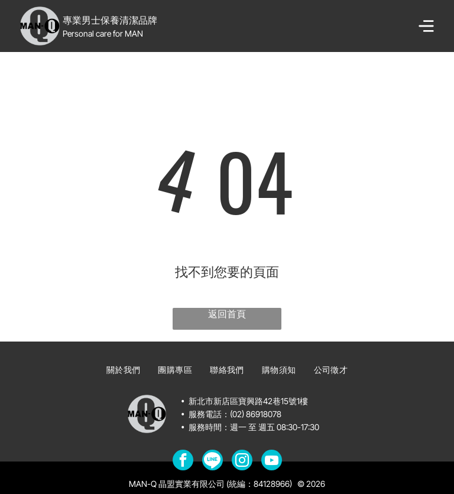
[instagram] (242, 461)
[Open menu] (426, 26)
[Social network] (212, 461)
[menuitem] (124, 370)
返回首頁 (227, 314)
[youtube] (271, 461)
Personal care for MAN (103, 33)
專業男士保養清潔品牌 (110, 20)
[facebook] (183, 461)
